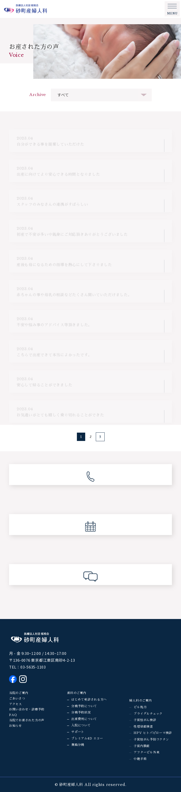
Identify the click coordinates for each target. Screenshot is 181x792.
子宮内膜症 (142, 746)
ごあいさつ (17, 698)
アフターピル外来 (146, 752)
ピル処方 (140, 707)
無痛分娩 (77, 744)
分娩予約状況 (81, 712)
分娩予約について (84, 706)
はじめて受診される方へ (89, 699)
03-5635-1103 (33, 667)
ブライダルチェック (148, 713)
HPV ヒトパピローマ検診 (153, 732)
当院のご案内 (18, 693)
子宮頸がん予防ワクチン (151, 739)
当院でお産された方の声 (26, 720)
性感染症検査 (143, 726)
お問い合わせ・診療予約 (26, 709)
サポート (77, 731)
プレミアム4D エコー (87, 738)
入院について (81, 725)
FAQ (13, 714)
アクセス (15, 704)
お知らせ (15, 725)
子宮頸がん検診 (145, 720)
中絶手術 (140, 758)
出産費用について (84, 719)
